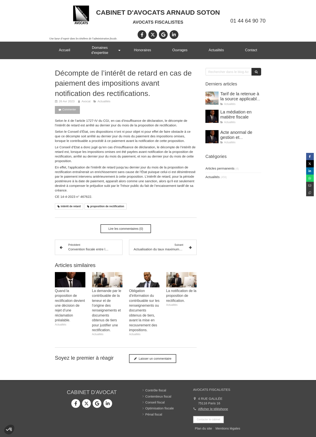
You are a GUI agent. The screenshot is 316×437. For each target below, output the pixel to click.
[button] (9, 429)
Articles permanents (220, 168)
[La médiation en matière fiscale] (212, 116)
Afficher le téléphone (213, 409)
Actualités (212, 177)
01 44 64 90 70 (248, 21)
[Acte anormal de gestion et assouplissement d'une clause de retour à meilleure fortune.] (212, 136)
